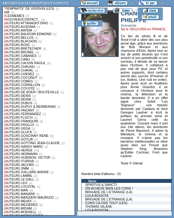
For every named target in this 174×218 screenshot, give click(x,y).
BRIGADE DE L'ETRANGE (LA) (108, 192)
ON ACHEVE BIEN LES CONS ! (109, 188)
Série (92, 181)
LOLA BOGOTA (96, 195)
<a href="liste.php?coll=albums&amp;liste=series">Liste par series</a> (38, 108)
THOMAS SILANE (98, 206)
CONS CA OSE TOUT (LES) (106, 203)
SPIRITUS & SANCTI (101, 185)
